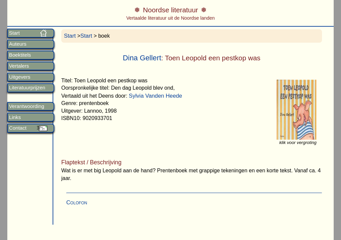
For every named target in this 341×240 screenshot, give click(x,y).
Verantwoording (26, 106)
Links (15, 117)
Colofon (76, 202)
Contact (17, 128)
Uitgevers (19, 77)
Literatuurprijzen (27, 87)
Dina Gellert (142, 58)
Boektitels (20, 55)
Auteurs (17, 44)
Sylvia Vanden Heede (155, 96)
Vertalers (19, 66)
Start (14, 33)
